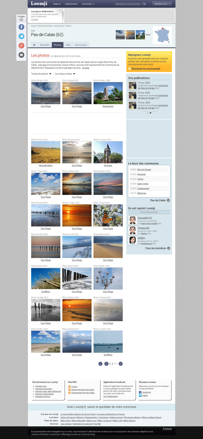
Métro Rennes (129, 420)
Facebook (146, 392)
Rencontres (81, 45)
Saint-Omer (143, 184)
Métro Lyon (91, 420)
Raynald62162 (145, 218)
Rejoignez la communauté (146, 68)
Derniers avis (41, 386)
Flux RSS (72, 382)
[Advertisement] (119, 16)
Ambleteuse (146, 243)
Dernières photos (42, 396)
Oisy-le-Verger (144, 169)
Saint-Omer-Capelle (149, 223)
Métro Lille (117, 420)
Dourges (108, 165)
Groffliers (45, 291)
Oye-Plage (46, 106)
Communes (104, 417)
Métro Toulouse (104, 420)
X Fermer (167, 429)
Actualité (44, 45)
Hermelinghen (45, 165)
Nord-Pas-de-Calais (45, 26)
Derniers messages (43, 389)
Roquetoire (108, 106)
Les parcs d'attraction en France (111, 414)
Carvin (140, 179)
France (33, 26)
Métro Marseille (78, 420)
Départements (91, 417)
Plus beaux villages (132, 417)
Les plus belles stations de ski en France (78, 414)
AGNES (141, 238)
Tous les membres (155, 248)
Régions (80, 417)
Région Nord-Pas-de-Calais (82, 390)
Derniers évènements (44, 394)
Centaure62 (143, 228)
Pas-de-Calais (59, 26)
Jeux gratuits (66, 424)
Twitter (145, 395)
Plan (68, 45)
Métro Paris (65, 420)
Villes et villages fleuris (151, 417)
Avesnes (141, 174)
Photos (68, 26)
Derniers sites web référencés (48, 391)
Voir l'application (110, 396)
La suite (34, 19)
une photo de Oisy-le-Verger (153, 86)
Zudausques (143, 188)
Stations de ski (116, 417)
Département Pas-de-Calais (83, 393)
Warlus (144, 233)
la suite (85, 68)
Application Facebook (82, 424)
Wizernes (141, 193)
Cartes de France (68, 417)
